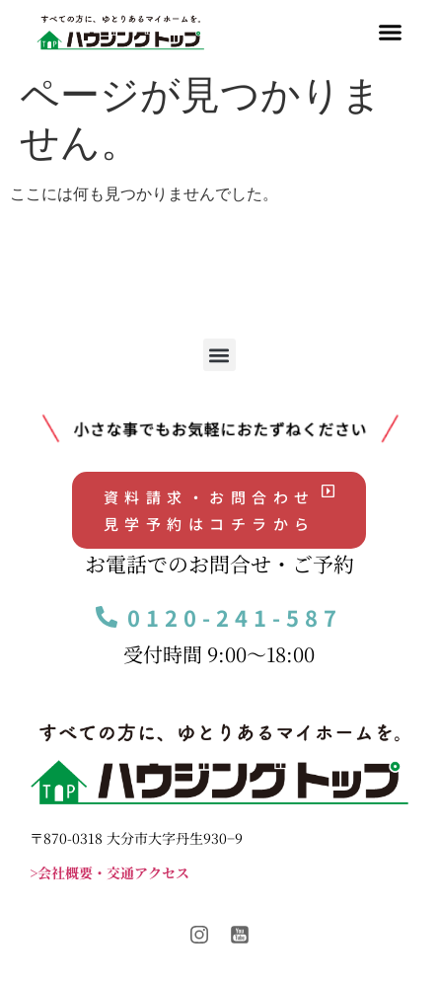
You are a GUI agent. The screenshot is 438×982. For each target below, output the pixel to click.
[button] (389, 32)
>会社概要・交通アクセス (109, 872)
